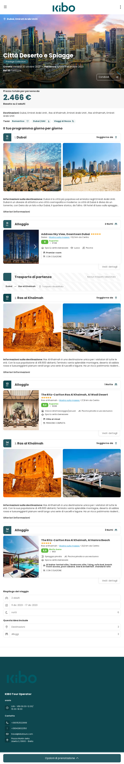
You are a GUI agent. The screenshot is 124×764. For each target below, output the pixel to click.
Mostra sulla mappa (59, 237)
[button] (9, 167)
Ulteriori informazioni (16, 211)
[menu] (120, 7)
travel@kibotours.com (22, 734)
